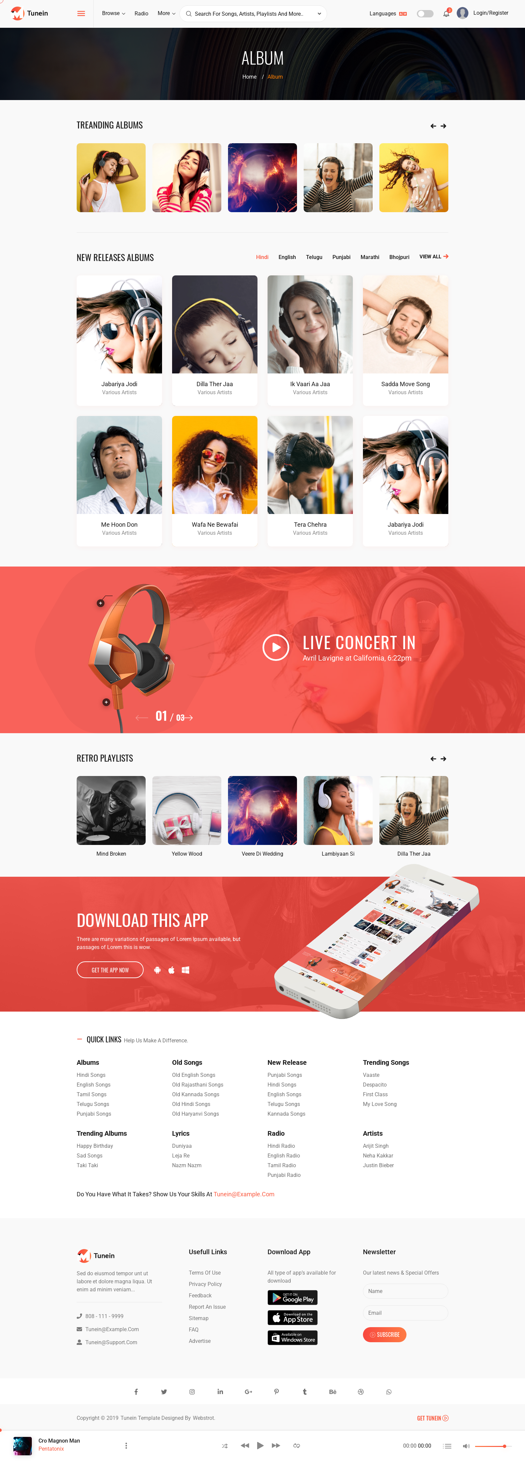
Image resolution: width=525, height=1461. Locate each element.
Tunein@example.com (244, 1194)
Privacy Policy (205, 1284)
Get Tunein (432, 1418)
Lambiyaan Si (338, 854)
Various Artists (119, 392)
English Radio (284, 1155)
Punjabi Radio (284, 1175)
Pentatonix (51, 1449)
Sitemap (199, 1318)
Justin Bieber (378, 1165)
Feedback (200, 1295)
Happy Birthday (95, 1146)
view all (434, 257)
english (287, 257)
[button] (188, 722)
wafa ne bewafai (215, 524)
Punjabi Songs (94, 1114)
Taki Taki (87, 1165)
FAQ (194, 1329)
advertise (200, 1341)
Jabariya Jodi (119, 384)
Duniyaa (182, 1146)
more (166, 13)
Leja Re (181, 1155)
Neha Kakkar (378, 1155)
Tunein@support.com (107, 1342)
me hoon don (119, 524)
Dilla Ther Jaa (215, 384)
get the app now (110, 970)
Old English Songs (193, 1075)
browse (113, 13)
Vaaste (371, 1075)
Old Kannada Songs (195, 1094)
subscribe (385, 1334)
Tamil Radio (282, 1165)
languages (388, 13)
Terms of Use (205, 1273)
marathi (370, 257)
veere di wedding (262, 854)
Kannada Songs (286, 1114)
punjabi (341, 257)
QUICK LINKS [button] (137, 1039)
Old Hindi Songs (191, 1104)
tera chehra (310, 524)
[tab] (262, 1039)
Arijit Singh (376, 1146)
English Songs (93, 1085)
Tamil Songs (91, 1094)
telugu (314, 257)
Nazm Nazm (187, 1165)
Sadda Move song (405, 384)
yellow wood (187, 854)
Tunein (129, 1418)
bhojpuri (399, 257)
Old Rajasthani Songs (197, 1085)
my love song (380, 1104)
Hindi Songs (91, 1075)
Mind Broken (111, 854)
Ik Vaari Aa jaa (310, 384)
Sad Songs (89, 1155)
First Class (375, 1094)
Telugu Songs (93, 1104)
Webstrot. (204, 1418)
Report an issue (207, 1307)
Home (249, 77)
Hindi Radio (281, 1146)
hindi (262, 257)
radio (141, 13)
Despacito (375, 1085)
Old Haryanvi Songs (195, 1114)
